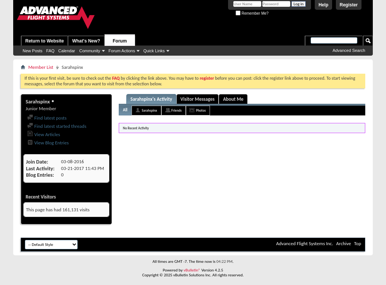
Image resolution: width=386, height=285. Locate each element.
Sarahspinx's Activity (151, 99)
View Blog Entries (48, 143)
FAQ (50, 51)
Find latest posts (47, 118)
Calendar (66, 51)
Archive (343, 243)
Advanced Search (348, 50)
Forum (120, 41)
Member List (40, 67)
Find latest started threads (56, 126)
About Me (233, 99)
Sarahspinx (149, 110)
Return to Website (44, 41)
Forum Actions (122, 51)
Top (357, 243)
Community (89, 51)
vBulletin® (192, 270)
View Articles (43, 134)
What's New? (86, 41)
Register (349, 5)
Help (323, 5)
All (125, 110)
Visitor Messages (198, 99)
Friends (177, 110)
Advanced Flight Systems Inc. (304, 243)
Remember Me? (252, 13)
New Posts (33, 51)
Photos (201, 110)
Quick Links (154, 51)
